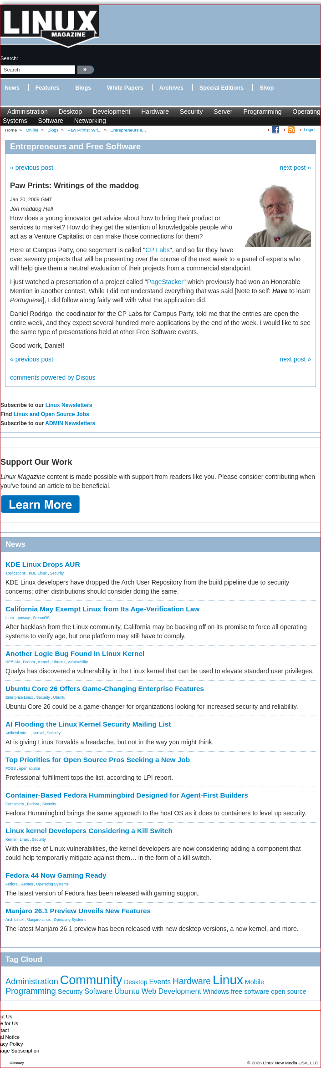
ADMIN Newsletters (70, 423)
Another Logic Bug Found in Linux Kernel (74, 653)
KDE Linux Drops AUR (42, 564)
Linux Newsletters (69, 405)
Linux (10, 617)
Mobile (254, 982)
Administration (27, 111)
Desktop (70, 111)
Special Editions (221, 88)
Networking (90, 120)
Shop (267, 88)
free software (250, 991)
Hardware (155, 111)
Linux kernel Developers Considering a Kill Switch (89, 830)
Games (27, 884)
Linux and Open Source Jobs (51, 414)
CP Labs (157, 250)
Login (309, 129)
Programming (262, 111)
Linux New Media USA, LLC (290, 1062)
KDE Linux (38, 573)
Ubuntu (58, 662)
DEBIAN (12, 662)
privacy (24, 617)
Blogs (83, 88)
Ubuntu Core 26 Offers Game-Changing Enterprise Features (104, 688)
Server (223, 111)
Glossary (17, 1063)
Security (191, 111)
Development (112, 111)
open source (29, 768)
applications (15, 573)
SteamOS (41, 617)
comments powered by (53, 377)
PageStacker (165, 281)
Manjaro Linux (39, 919)
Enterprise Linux (19, 697)
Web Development (171, 991)
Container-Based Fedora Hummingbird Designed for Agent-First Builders (126, 795)
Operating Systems (52, 884)
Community (91, 980)
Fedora (29, 662)
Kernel (43, 662)
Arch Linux (14, 919)
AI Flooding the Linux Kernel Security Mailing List (88, 724)
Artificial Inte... (17, 733)
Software (50, 120)
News (12, 88)
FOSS (10, 768)
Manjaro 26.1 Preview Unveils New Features (78, 911)
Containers (14, 804)
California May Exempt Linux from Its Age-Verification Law (102, 609)
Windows (216, 991)
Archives (171, 88)
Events (160, 982)
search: (9, 58)
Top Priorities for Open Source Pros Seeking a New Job (97, 759)
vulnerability (78, 662)
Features (48, 88)
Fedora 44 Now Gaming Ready (56, 875)
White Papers (125, 88)
